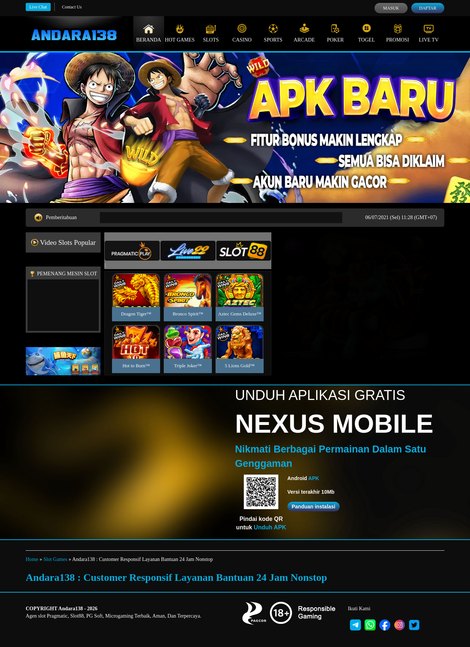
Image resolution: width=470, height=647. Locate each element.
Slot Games (55, 559)
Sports (273, 33)
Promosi (397, 33)
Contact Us (72, 7)
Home (32, 559)
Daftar (427, 8)
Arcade (304, 33)
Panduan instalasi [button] (313, 507)
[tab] (132, 251)
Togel (366, 33)
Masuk (391, 8)
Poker (335, 33)
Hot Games (180, 33)
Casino (242, 33)
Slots (211, 33)
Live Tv (429, 33)
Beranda (148, 33)
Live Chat (38, 7)
